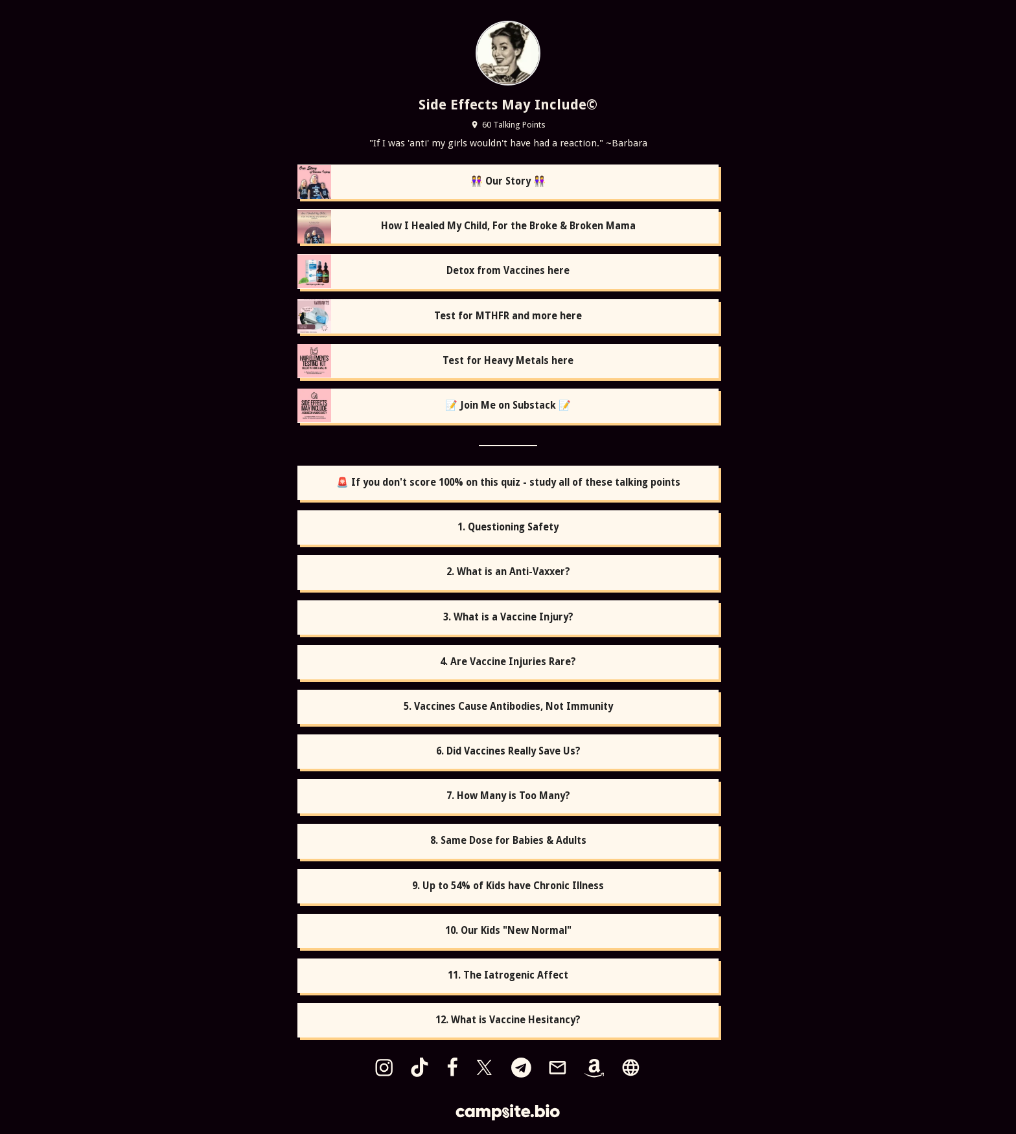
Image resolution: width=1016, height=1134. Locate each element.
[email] (557, 1067)
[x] (484, 1067)
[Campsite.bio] (508, 1112)
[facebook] (452, 1067)
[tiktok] (419, 1067)
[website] (630, 1067)
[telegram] (521, 1067)
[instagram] (384, 1067)
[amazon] (594, 1067)
